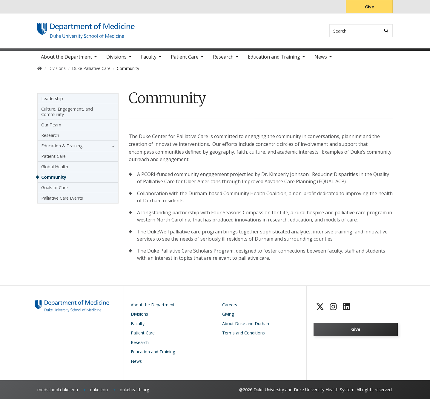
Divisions (116, 56)
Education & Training (62, 146)
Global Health (54, 166)
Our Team (51, 125)
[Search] (386, 30)
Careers (229, 305)
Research (223, 56)
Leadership (52, 98)
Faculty (148, 56)
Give (369, 7)
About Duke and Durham (246, 323)
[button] (111, 146)
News (320, 56)
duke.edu (99, 389)
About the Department (66, 56)
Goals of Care (54, 187)
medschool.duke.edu (57, 389)
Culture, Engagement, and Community (67, 111)
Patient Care (185, 56)
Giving (228, 314)
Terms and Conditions (243, 333)
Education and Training (274, 56)
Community (53, 177)
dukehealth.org (134, 389)
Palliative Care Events (62, 198)
